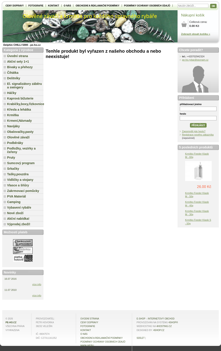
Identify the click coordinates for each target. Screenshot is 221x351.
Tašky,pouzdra (18, 174)
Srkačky (13, 168)
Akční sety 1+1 (18, 61)
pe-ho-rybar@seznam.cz (195, 59)
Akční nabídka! (18, 218)
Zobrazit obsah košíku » (195, 34)
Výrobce (27, 50)
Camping (13, 202)
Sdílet (141, 338)
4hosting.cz (164, 326)
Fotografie (35, 5)
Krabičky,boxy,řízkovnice (25, 104)
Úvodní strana (17, 56)
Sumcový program (21, 163)
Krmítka (13, 115)
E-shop (141, 318)
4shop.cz (158, 330)
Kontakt (53, 5)
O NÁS (67, 5)
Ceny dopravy (15, 5)
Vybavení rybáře (19, 207)
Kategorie (11, 50)
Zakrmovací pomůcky (23, 191)
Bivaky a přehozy (20, 67)
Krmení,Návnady (19, 120)
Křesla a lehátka (19, 109)
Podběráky (15, 143)
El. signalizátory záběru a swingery (24, 85)
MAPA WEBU (87, 345)
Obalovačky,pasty (20, 132)
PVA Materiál (16, 196)
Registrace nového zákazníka (198, 134)
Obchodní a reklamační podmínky (97, 5)
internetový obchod (161, 318)
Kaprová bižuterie (20, 98)
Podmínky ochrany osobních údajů (147, 5)
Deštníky (13, 78)
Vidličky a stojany (20, 179)
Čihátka (12, 72)
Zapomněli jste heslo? (193, 131)
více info (36, 284)
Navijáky (13, 126)
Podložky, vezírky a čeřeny (21, 150)
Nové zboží (15, 213)
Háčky (11, 93)
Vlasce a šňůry (18, 185)
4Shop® (173, 322)
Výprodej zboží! (18, 224)
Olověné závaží (18, 137)
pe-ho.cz (11, 322)
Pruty (11, 157)
